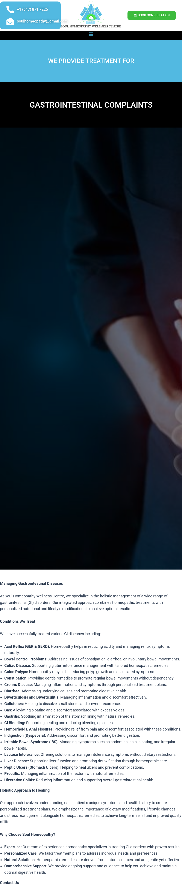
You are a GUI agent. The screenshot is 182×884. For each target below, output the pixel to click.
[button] (91, 34)
